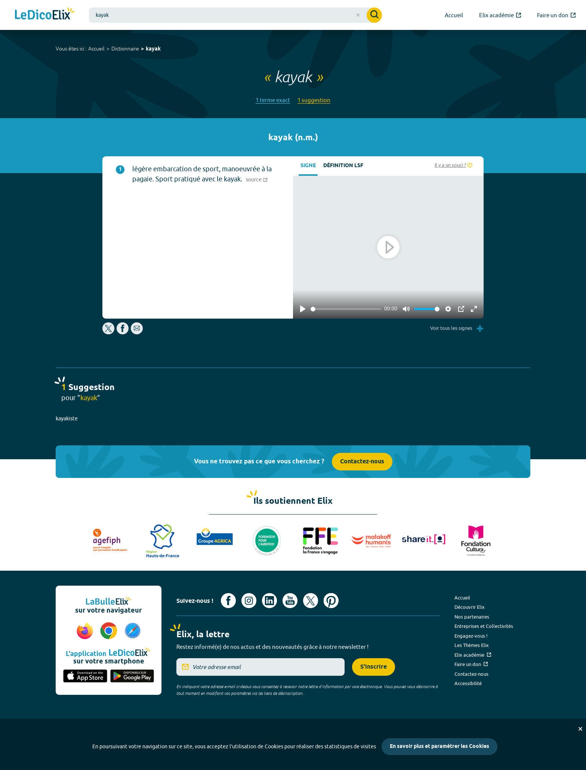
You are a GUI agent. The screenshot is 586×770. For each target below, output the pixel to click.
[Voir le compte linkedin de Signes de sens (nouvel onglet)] (269, 600)
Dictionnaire (125, 49)
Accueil (96, 49)
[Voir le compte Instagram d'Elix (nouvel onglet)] (248, 600)
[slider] (346, 309)
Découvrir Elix (469, 607)
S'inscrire (373, 667)
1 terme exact (273, 100)
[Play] (303, 309)
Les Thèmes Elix (471, 645)
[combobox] (235, 15)
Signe (308, 165)
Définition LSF (343, 165)
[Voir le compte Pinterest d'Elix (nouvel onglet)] (331, 600)
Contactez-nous (362, 462)
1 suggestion (313, 100)
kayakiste (67, 418)
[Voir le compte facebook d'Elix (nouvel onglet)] (228, 600)
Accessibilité (468, 683)
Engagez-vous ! (471, 636)
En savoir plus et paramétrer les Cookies (439, 746)
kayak (153, 49)
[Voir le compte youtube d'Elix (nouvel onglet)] (290, 600)
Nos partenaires (471, 617)
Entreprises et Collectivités (483, 626)
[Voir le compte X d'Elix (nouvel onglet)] (310, 600)
